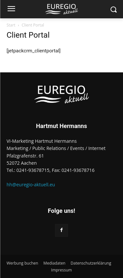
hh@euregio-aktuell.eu (31, 184)
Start (11, 25)
